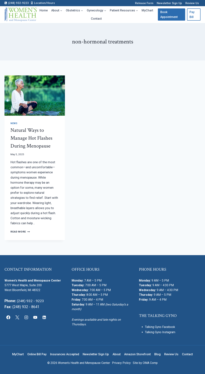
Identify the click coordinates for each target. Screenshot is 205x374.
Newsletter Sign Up (169, 3)
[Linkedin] (44, 317)
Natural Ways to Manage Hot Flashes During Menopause (31, 138)
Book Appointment (169, 14)
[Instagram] (26, 317)
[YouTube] (35, 317)
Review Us (192, 3)
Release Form (144, 3)
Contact (96, 18)
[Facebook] (8, 317)
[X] (17, 317)
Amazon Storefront (137, 354)
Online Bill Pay (37, 354)
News (13, 123)
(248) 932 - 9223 (30, 301)
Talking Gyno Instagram (160, 332)
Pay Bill (192, 14)
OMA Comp (150, 363)
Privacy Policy (121, 363)
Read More (20, 231)
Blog (157, 354)
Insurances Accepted (64, 354)
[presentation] (34, 95)
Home (43, 10)
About (117, 354)
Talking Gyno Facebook (160, 327)
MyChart (147, 10)
